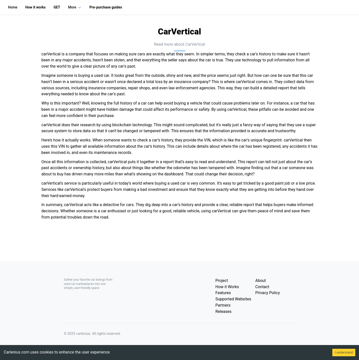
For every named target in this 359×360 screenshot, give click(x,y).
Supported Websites (233, 299)
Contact (262, 286)
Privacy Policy (267, 292)
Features (223, 292)
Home (12, 7)
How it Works (227, 286)
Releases (223, 311)
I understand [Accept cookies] (344, 352)
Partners (223, 305)
